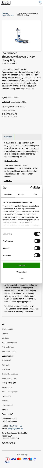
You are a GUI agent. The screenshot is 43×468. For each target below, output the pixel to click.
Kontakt (5, 333)
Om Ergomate (7, 329)
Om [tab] (35, 194)
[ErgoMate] (6, 3)
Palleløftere (6, 396)
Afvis (21, 279)
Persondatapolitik (9, 351)
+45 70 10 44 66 (15, 426)
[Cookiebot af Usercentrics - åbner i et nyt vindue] (30, 187)
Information (8, 137)
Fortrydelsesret (8, 347)
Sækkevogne (7, 387)
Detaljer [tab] (21, 194)
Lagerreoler (6, 360)
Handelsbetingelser (9, 342)
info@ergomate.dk (15, 429)
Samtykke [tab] (8, 194)
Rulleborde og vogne (10, 392)
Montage (5, 338)
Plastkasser (6, 369)
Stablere (5, 401)
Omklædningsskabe (10, 374)
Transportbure (7, 405)
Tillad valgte (21, 272)
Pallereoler (6, 365)
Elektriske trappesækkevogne (8, 14)
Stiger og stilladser (9, 378)
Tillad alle (21, 265)
